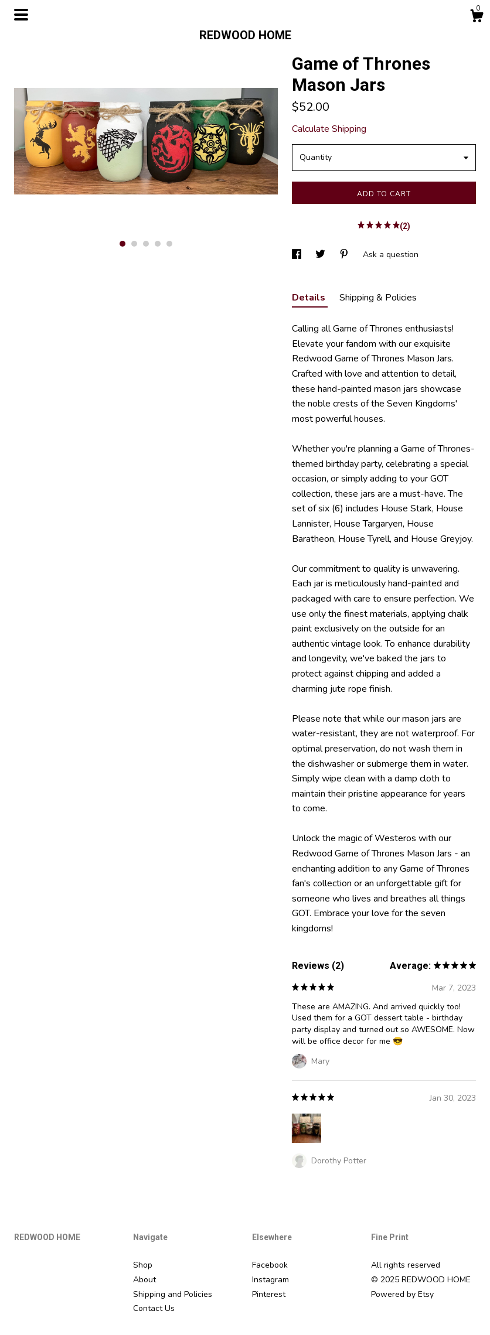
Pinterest (268, 1294)
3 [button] (146, 244)
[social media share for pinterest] (345, 254)
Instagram (270, 1279)
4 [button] (158, 244)
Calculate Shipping (329, 128)
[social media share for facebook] (298, 254)
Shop (142, 1265)
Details (310, 297)
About (144, 1279)
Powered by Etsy (402, 1294)
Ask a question (390, 254)
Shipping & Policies (378, 297)
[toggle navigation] (21, 15)
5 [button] (169, 244)
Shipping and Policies (172, 1294)
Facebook (270, 1265)
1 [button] (122, 244)
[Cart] (476, 18)
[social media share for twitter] (321, 254)
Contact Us (154, 1308)
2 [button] (134, 244)
